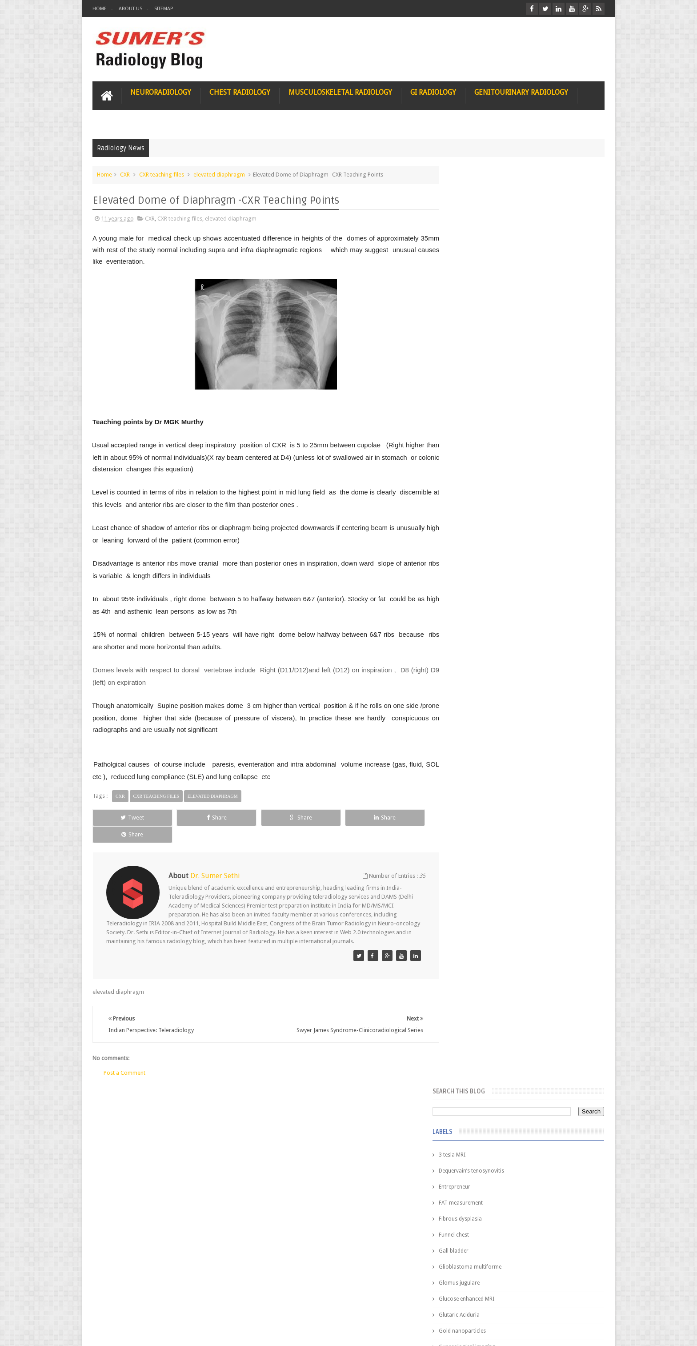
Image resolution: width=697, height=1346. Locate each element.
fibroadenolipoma (479, 618)
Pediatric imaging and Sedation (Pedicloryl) (519, 747)
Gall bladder (472, 330)
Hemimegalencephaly (483, 458)
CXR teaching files (161, 174)
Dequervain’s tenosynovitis (489, 250)
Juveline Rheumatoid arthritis (492, 538)
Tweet (124, 817)
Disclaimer (159, 1305)
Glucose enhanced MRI (485, 378)
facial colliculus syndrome (489, 586)
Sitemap (163, 9)
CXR (125, 174)
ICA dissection (474, 506)
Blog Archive (579, 725)
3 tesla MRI (470, 234)
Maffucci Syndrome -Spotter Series (546, 860)
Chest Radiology (239, 92)
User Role (114, 1305)
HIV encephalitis (476, 442)
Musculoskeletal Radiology (340, 92)
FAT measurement (479, 282)
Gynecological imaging (485, 426)
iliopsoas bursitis (478, 666)
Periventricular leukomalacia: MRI (542, 988)
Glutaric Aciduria (477, 394)
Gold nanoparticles (480, 410)
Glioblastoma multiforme (488, 346)
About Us (130, 9)
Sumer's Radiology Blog (180, 1332)
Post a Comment (124, 1055)
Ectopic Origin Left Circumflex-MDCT (546, 946)
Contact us (582, 1305)
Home (99, 9)
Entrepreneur (473, 266)
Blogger (592, 1332)
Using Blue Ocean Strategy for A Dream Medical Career (521, 1222)
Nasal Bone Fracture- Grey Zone (539, 783)
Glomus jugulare (477, 362)
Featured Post (527, 725)
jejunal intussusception (485, 682)
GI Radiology (433, 92)
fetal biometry (474, 602)
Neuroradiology (160, 92)
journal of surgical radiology (492, 698)
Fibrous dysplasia (478, 298)
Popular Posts (476, 725)
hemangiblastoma (479, 650)
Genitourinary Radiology (521, 92)
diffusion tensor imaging (487, 554)
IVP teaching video (479, 522)
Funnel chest (472, 314)
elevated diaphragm (219, 174)
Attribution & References (225, 1305)
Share (193, 817)
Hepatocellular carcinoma (489, 474)
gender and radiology (483, 634)
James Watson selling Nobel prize (504, 824)
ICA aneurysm (474, 490)
